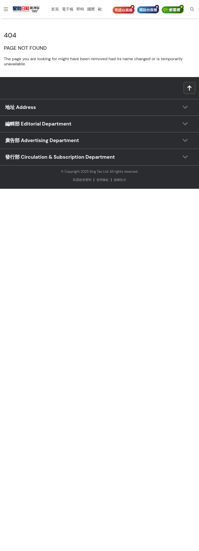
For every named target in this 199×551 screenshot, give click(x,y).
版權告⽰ (120, 180)
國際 (91, 9)
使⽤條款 (102, 180)
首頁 (55, 9)
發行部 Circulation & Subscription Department (60, 157)
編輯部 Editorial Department (38, 124)
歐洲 (102, 9)
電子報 (67, 9)
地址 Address (20, 107)
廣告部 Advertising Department (42, 140)
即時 (80, 9)
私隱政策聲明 (82, 180)
